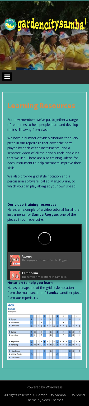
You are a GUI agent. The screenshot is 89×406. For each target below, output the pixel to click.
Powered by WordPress (45, 387)
